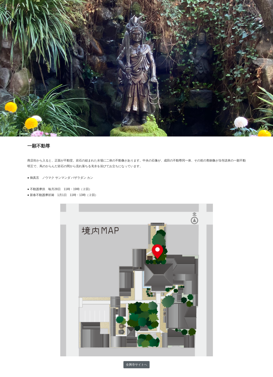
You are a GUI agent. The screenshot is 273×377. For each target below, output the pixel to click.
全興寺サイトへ (136, 364)
